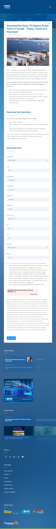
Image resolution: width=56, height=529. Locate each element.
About (6, 478)
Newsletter (8, 485)
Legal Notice (8, 471)
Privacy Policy (33, 327)
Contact (6, 474)
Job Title (9, 205)
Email (8, 254)
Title (8, 167)
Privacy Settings (9, 492)
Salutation (10, 157)
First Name (10, 176)
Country (9, 244)
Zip (8, 225)
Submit (10, 338)
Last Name (10, 186)
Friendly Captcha (33, 294)
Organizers (8, 481)
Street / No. (10, 215)
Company (9, 196)
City (8, 234)
